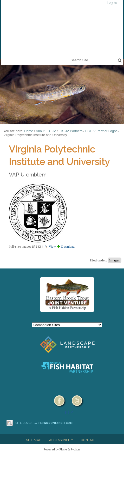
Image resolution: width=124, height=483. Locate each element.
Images (114, 260)
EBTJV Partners (71, 131)
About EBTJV (46, 131)
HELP (67, 412)
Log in (112, 3)
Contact (88, 440)
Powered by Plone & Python (62, 449)
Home (28, 131)
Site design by (44, 422)
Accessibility (61, 440)
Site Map (33, 440)
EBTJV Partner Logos (101, 131)
